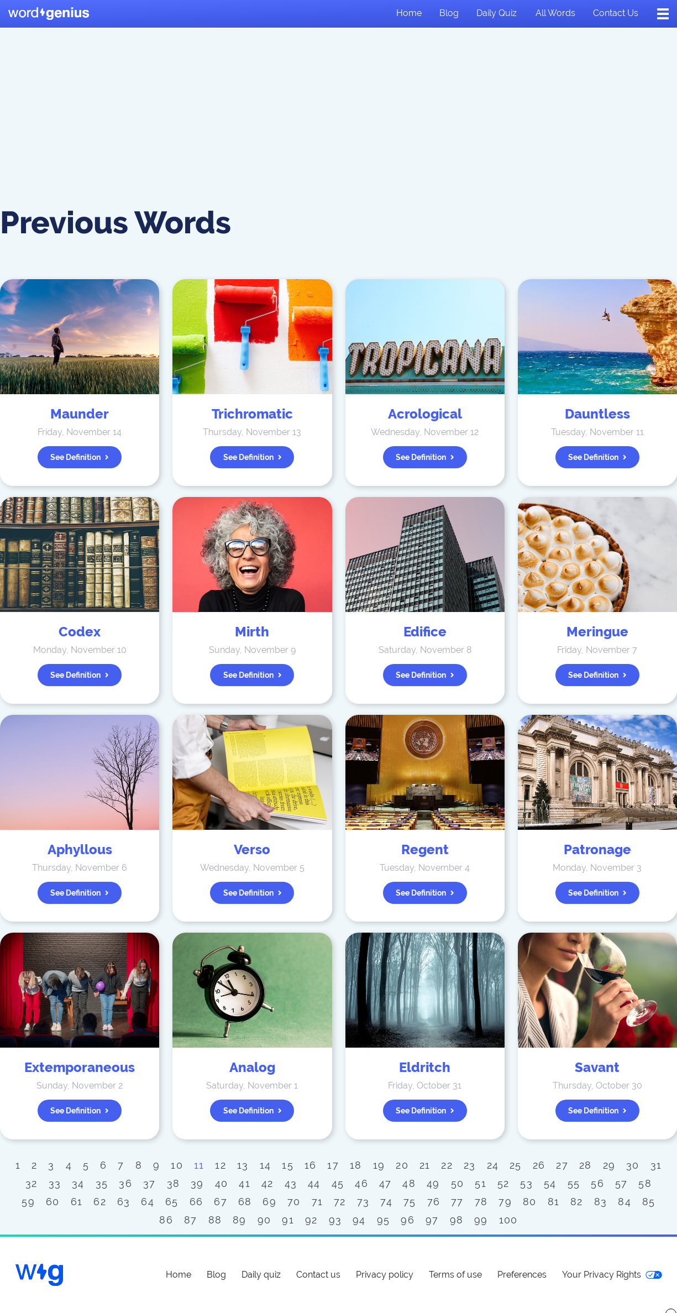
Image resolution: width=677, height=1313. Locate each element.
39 (197, 1183)
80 (530, 1201)
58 (645, 1183)
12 (220, 1165)
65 (172, 1201)
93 (335, 1220)
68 (245, 1201)
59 (28, 1201)
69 (269, 1201)
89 (239, 1220)
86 (166, 1220)
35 (102, 1183)
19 (379, 1165)
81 (554, 1201)
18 (356, 1165)
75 (409, 1201)
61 (77, 1201)
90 (264, 1220)
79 (505, 1201)
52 (503, 1183)
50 (457, 1183)
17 (333, 1165)
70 (294, 1201)
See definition (79, 457)
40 (221, 1183)
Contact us (615, 13)
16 (311, 1165)
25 (516, 1165)
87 (190, 1220)
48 (409, 1183)
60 (53, 1201)
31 (656, 1165)
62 (99, 1201)
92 (311, 1220)
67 (220, 1201)
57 (621, 1183)
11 (199, 1165)
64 (147, 1201)
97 (432, 1220)
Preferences (522, 1274)
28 (585, 1165)
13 (243, 1165)
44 (314, 1183)
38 (173, 1183)
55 (574, 1183)
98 (457, 1220)
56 (597, 1183)
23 (470, 1165)
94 (359, 1220)
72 (340, 1201)
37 (149, 1183)
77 (457, 1201)
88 (215, 1220)
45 (338, 1183)
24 (493, 1165)
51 (480, 1183)
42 (267, 1183)
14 (265, 1165)
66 (196, 1201)
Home (409, 13)
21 (425, 1165)
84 (624, 1201)
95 (383, 1220)
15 (287, 1165)
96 (407, 1220)
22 (447, 1165)
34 (78, 1183)
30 (632, 1165)
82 (576, 1201)
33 (55, 1183)
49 (433, 1183)
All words (555, 13)
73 (363, 1201)
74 (386, 1201)
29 (609, 1165)
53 (526, 1183)
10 (177, 1165)
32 (31, 1183)
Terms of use (455, 1274)
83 (600, 1201)
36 (125, 1183)
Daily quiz (496, 13)
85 (648, 1201)
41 (244, 1183)
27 (562, 1165)
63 (123, 1201)
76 (433, 1201)
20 (402, 1165)
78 (481, 1201)
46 (361, 1183)
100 (508, 1220)
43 (291, 1183)
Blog (449, 13)
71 (317, 1201)
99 (481, 1220)
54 (550, 1183)
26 (539, 1165)
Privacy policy (384, 1274)
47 (385, 1183)
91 (288, 1220)
